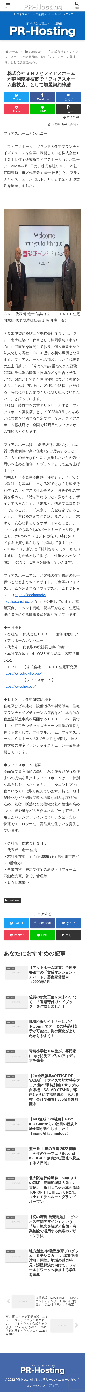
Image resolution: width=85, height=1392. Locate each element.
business (12, 900)
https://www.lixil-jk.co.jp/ (23, 673)
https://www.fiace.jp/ (20, 686)
